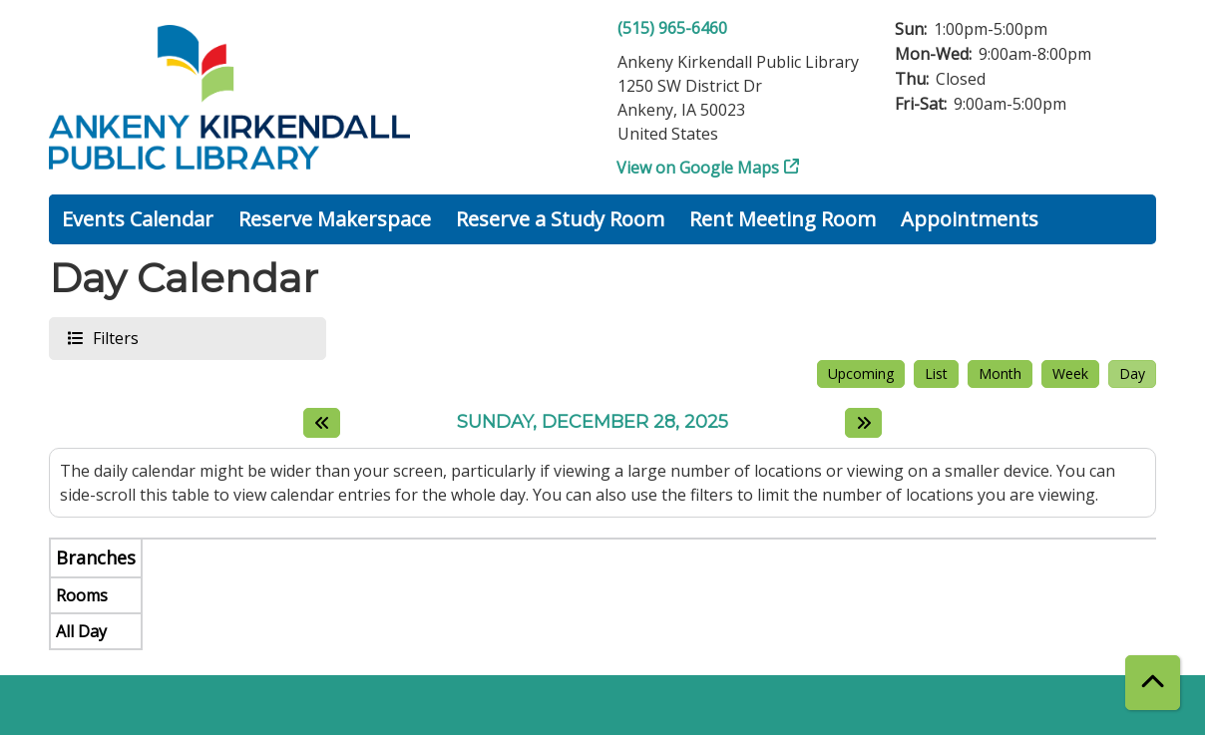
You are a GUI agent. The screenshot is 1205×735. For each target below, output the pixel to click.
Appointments (969, 218)
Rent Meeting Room (782, 218)
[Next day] (863, 423)
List (936, 373)
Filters (115, 337)
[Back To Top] (1152, 682)
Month (1000, 373)
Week (1070, 373)
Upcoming (861, 373)
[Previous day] (321, 423)
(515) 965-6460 (672, 28)
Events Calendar (137, 218)
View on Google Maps (698, 168)
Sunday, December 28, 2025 (592, 422)
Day (1132, 373)
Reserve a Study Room (560, 218)
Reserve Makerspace (334, 218)
